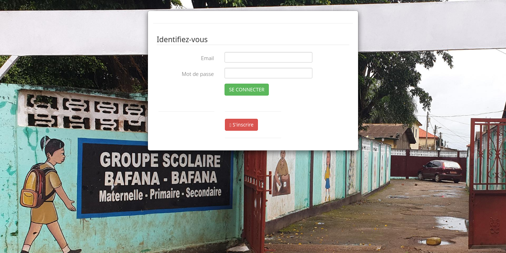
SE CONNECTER (247, 89)
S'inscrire (241, 124)
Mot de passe (198, 73)
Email (207, 57)
